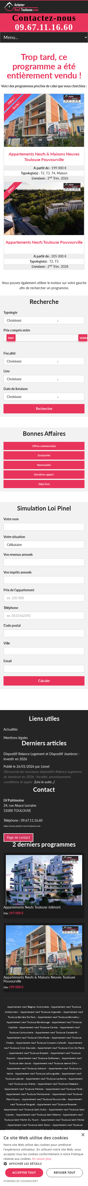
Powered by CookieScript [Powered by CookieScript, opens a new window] (21, 1181)
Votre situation (14, 537)
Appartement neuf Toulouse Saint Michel (62, 1119)
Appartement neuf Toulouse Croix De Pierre (61, 1047)
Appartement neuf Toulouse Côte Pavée (28, 1037)
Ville (7, 643)
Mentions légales (16, 738)
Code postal (12, 625)
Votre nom (11, 519)
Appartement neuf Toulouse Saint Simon (29, 1124)
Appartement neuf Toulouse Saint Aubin (25, 1109)
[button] (44, 1163)
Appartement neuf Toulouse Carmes (38, 1027)
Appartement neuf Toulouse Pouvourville (43, 1099)
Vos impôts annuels (17, 572)
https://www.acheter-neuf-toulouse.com (22, 826)
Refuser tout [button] (64, 1173)
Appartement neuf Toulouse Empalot (28, 1053)
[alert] (44, 1158)
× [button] (82, 1135)
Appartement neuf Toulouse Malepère (58, 1083)
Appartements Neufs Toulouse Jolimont (32, 907)
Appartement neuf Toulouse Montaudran (28, 1094)
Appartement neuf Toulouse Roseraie (56, 1104)
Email (7, 661)
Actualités (11, 729)
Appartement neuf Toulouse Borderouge (28, 1022)
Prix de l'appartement (19, 590)
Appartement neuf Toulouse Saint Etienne (38, 1114)
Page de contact (18, 837)
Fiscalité (9, 353)
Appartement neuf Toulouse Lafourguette (37, 1073)
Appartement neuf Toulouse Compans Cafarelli (41, 1042)
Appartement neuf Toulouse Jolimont (26, 1068)
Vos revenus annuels (18, 554)
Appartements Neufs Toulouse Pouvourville (44, 242)
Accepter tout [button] (24, 1173)
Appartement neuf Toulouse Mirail (64, 1088)
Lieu (7, 371)
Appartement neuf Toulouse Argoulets (40, 1011)
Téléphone (11, 608)
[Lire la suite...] (44, 782)
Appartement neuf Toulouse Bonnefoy (58, 1017)
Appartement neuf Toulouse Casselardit (56, 1032)
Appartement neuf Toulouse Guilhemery (38, 1058)
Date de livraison (16, 389)
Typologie (10, 312)
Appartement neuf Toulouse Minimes (23, 1088)
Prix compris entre (17, 330)
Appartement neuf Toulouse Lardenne (46, 1078)
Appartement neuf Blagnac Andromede (28, 1006)
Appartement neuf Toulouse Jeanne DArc (55, 1063)
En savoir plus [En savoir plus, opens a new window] (41, 1159)
